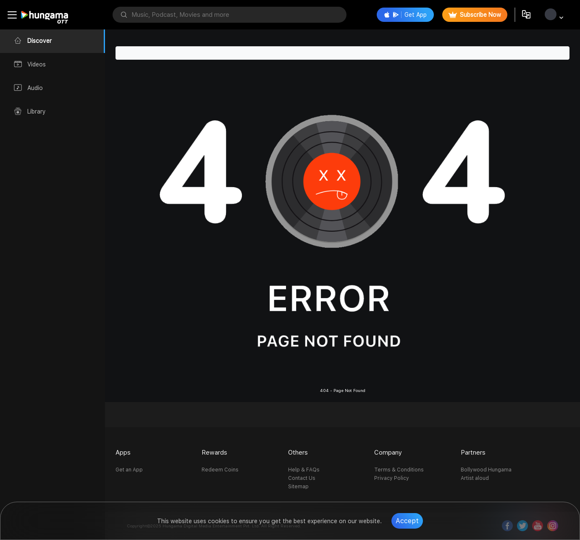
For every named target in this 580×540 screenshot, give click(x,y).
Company (388, 452)
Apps (123, 452)
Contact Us (301, 478)
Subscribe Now (475, 15)
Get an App (129, 470)
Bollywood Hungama (486, 470)
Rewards (214, 452)
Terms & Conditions (399, 470)
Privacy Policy (391, 478)
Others (298, 452)
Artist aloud (475, 478)
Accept (407, 521)
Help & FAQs (304, 470)
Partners (473, 452)
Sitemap (298, 487)
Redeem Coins (220, 470)
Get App (405, 14)
